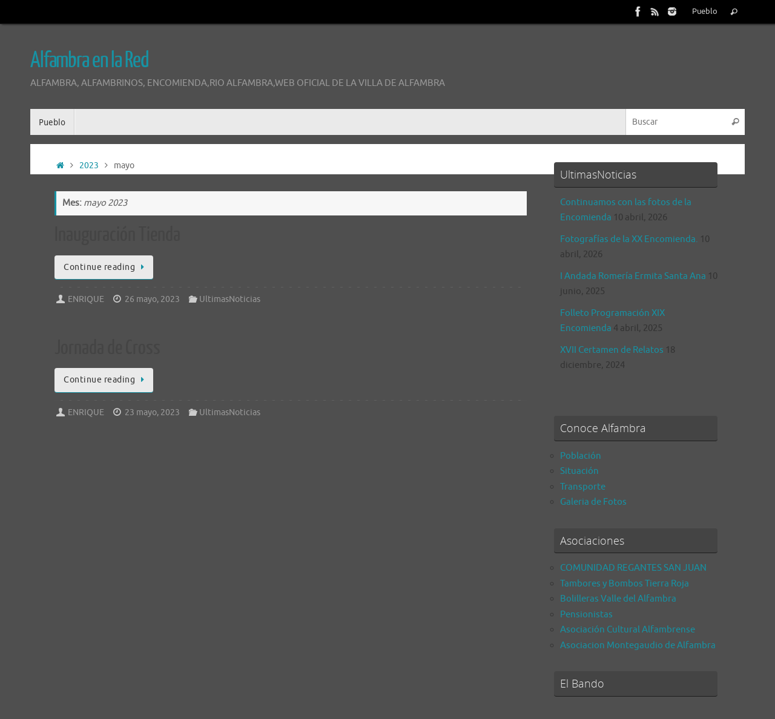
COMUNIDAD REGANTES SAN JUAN (633, 568)
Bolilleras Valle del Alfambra (618, 599)
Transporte (582, 487)
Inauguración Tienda (117, 235)
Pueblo (704, 11)
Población (580, 456)
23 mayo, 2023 (152, 412)
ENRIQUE (86, 299)
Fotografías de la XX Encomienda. (629, 239)
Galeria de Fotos (593, 502)
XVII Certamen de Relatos (612, 350)
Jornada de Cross (107, 348)
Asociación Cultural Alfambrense (627, 629)
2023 (89, 165)
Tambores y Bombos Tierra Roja (624, 583)
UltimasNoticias (229, 299)
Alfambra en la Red (89, 60)
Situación (579, 471)
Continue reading (106, 267)
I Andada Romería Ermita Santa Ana (633, 276)
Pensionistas (586, 614)
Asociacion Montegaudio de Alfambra (638, 645)
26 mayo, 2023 (152, 299)
